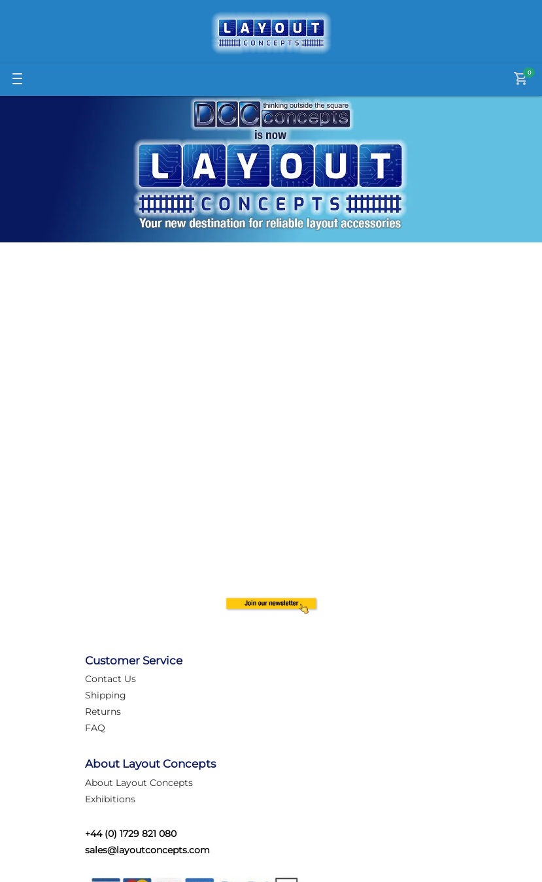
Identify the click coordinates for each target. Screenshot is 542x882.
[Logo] (271, 33)
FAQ (95, 728)
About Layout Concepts (139, 783)
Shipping (105, 695)
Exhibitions (110, 799)
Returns (103, 711)
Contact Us (110, 679)
